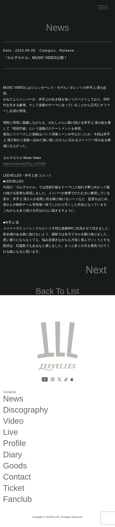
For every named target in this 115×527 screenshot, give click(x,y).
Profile (14, 443)
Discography (25, 410)
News (13, 399)
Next (96, 270)
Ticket (13, 488)
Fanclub (17, 499)
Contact (17, 477)
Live (10, 432)
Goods (15, 466)
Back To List (57, 291)
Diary (12, 454)
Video (13, 421)
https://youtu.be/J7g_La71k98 (24, 163)
